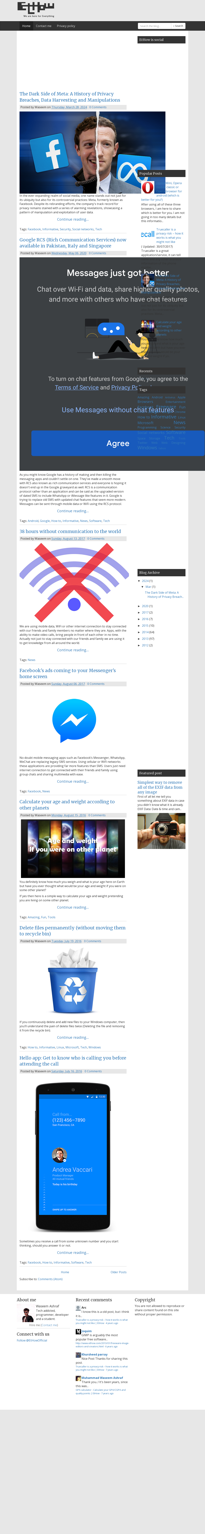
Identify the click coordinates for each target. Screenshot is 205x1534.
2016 (145, 619)
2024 (145, 581)
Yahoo (162, 448)
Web (154, 443)
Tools (51, 917)
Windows (94, 1047)
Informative (50, 229)
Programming (147, 427)
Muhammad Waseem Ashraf (102, 1378)
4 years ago (112, 1323)
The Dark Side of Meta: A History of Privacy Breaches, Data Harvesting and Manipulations (163, 284)
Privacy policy (66, 26)
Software (95, 521)
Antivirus (170, 397)
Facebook (34, 229)
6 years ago (111, 1346)
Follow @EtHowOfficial (32, 1340)
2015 (145, 626)
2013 (145, 639)
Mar (149, 587)
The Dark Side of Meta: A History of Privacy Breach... (164, 595)
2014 (145, 632)
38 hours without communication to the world (70, 531)
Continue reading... (73, 219)
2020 (145, 606)
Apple (181, 397)
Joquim (87, 1331)
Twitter (143, 443)
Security (65, 229)
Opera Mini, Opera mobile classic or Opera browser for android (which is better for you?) (161, 191)
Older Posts (119, 1272)
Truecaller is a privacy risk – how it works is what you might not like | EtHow (102, 1321)
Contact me (43, 26)
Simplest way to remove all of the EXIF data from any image (160, 787)
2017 (145, 612)
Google (45, 521)
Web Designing (173, 443)
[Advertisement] (60, 59)
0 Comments (98, 107)
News (84, 521)
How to (56, 521)
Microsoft (72, 1047)
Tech (98, 229)
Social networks (83, 229)
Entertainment (175, 402)
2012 (145, 645)
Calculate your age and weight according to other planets (169, 328)
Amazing (34, 917)
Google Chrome (173, 412)
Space (142, 438)
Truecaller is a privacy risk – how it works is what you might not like (169, 235)
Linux (60, 1047)
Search (178, 26)
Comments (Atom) (50, 1279)
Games (141, 412)
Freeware (166, 406)
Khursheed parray (94, 1354)
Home (26, 26)
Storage (154, 438)
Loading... (144, 378)
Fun (43, 917)
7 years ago (112, 1369)
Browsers (145, 401)
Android (33, 521)
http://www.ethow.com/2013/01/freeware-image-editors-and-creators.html (102, 1344)
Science (165, 427)
